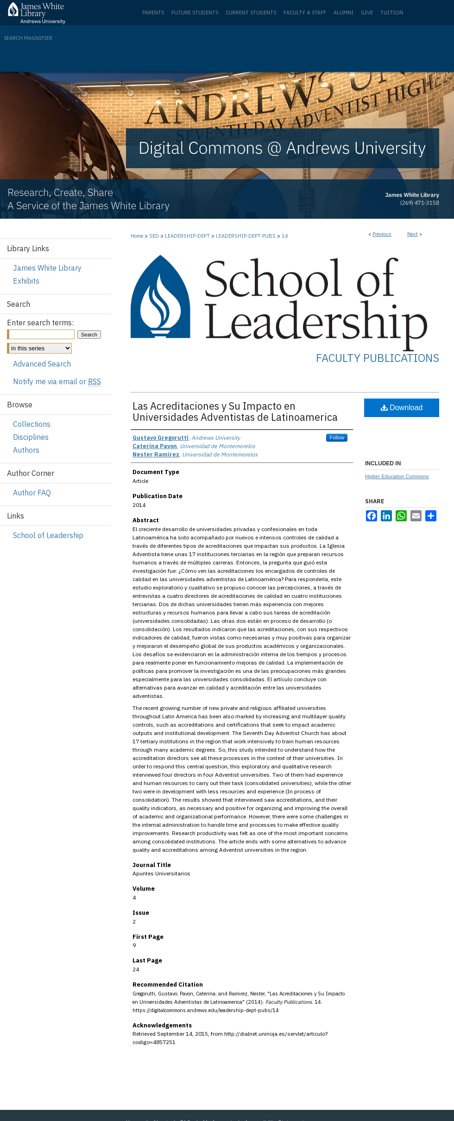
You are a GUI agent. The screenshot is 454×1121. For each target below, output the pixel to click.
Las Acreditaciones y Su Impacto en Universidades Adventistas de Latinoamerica (235, 411)
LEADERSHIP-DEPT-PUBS (246, 236)
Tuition (391, 12)
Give (367, 12)
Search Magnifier (28, 38)
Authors (26, 450)
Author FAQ (32, 492)
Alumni (343, 12)
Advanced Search (42, 363)
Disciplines (31, 437)
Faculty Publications (377, 357)
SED (154, 236)
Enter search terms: (40, 322)
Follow (336, 437)
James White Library (47, 267)
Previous (381, 234)
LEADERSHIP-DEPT (187, 236)
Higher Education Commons (397, 476)
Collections (31, 424)
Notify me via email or (57, 381)
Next (412, 234)
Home (137, 236)
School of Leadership (48, 535)
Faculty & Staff (305, 12)
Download (402, 408)
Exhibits (26, 280)
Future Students (194, 12)
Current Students (251, 12)
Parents (153, 12)
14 (285, 236)
